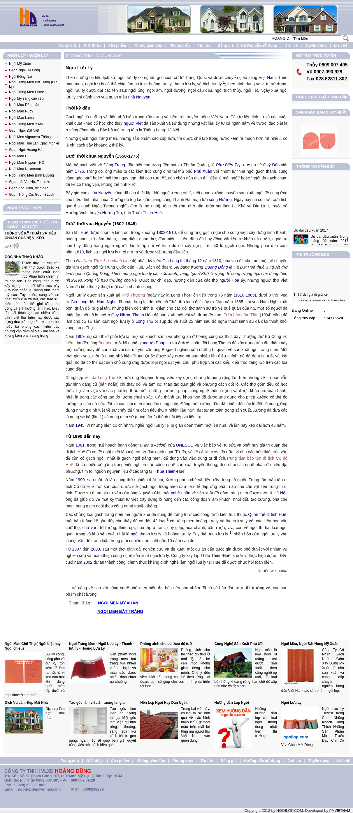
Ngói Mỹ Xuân (20, 64)
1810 (171, 232)
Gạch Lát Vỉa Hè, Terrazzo (29, 182)
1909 (80, 336)
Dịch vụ (291, 45)
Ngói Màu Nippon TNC (26, 163)
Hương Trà (112, 212)
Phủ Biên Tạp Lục (233, 165)
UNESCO (185, 445)
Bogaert (105, 343)
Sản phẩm (117, 45)
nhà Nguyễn (139, 97)
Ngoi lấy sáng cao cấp (26, 98)
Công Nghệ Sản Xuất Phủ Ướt (239, 644)
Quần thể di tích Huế (267, 514)
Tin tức (204, 45)
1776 (79, 171)
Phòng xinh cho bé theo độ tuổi (166, 644)
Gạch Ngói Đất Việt (24, 130)
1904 (265, 315)
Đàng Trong (114, 165)
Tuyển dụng (316, 45)
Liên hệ (340, 45)
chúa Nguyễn (100, 193)
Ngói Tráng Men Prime (26, 92)
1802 (160, 232)
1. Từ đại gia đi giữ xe (311, 298)
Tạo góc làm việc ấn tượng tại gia (96, 703)
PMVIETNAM (339, 811)
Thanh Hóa (142, 315)
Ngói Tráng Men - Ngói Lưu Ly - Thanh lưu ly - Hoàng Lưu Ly (100, 646)
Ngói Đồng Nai (20, 77)
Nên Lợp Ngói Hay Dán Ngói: (164, 703)
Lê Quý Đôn (268, 165)
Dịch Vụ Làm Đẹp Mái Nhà (26, 703)
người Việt (133, 123)
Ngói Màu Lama (21, 118)
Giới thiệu (92, 45)
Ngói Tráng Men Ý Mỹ (26, 124)
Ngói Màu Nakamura (25, 169)
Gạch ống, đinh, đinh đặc (28, 188)
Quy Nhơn (120, 315)
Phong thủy (179, 45)
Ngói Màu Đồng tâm (24, 105)
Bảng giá (226, 45)
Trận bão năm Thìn (241, 315)
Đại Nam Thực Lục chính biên (103, 260)
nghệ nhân (180, 493)
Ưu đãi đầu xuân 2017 (311, 237)
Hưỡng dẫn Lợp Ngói (231, 703)
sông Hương (220, 199)
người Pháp (154, 343)
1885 (250, 295)
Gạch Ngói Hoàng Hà (25, 150)
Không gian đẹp (148, 45)
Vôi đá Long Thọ (100, 377)
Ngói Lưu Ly (291, 703)
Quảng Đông (216, 267)
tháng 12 (194, 260)
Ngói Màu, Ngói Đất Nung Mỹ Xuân (309, 644)
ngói (134, 534)
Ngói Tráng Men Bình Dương (31, 175)
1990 (80, 479)
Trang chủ (67, 45)
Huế (84, 232)
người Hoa (229, 280)
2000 (95, 549)
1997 (76, 549)
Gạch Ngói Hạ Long (24, 70)
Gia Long (170, 260)
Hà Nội (280, 493)
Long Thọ (144, 321)
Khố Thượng (133, 295)
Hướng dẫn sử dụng (259, 45)
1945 (79, 425)
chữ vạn (89, 527)
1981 (80, 445)
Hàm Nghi (106, 301)
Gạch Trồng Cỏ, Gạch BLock (31, 195)
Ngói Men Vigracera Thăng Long (34, 137)
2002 (87, 562)
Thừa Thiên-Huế (147, 212)
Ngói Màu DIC (20, 156)
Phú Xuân (203, 171)
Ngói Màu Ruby (21, 111)
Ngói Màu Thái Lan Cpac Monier (34, 143)
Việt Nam (267, 77)
